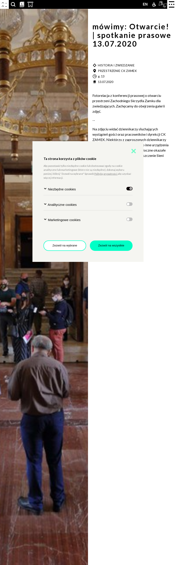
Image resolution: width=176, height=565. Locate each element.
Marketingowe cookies (62, 220)
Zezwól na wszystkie (111, 245)
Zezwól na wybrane (65, 245)
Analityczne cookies (60, 204)
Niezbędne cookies (60, 189)
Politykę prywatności (106, 173)
